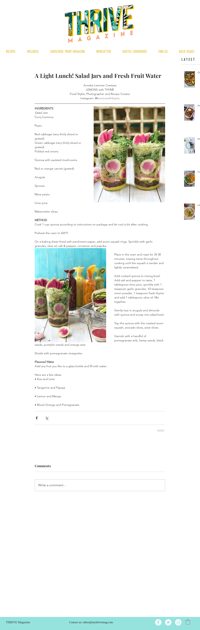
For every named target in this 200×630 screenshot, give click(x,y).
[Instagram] (178, 622)
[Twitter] (168, 622)
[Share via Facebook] (37, 418)
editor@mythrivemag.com (98, 622)
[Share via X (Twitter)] (47, 418)
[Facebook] (158, 622)
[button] (188, 621)
